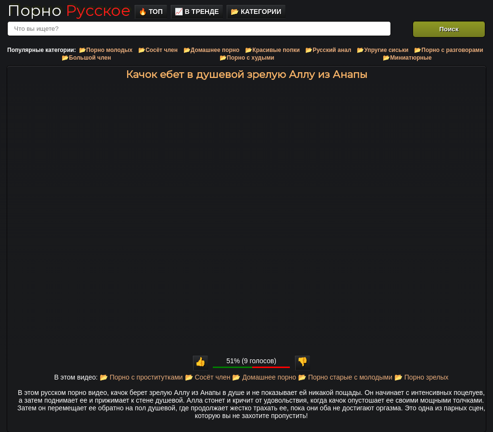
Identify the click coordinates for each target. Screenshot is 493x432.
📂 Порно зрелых (421, 377)
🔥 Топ (151, 11)
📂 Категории (256, 11)
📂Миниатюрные (407, 57)
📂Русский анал (328, 50)
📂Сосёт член (158, 50)
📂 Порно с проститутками (141, 377)
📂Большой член (86, 57)
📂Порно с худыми (247, 57)
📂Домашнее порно (211, 50)
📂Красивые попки (272, 50)
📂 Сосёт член (208, 377)
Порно (68, 10)
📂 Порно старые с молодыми (345, 377)
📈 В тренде (197, 11)
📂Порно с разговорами (448, 50)
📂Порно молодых (105, 50)
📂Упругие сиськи (382, 50)
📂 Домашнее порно (264, 377)
